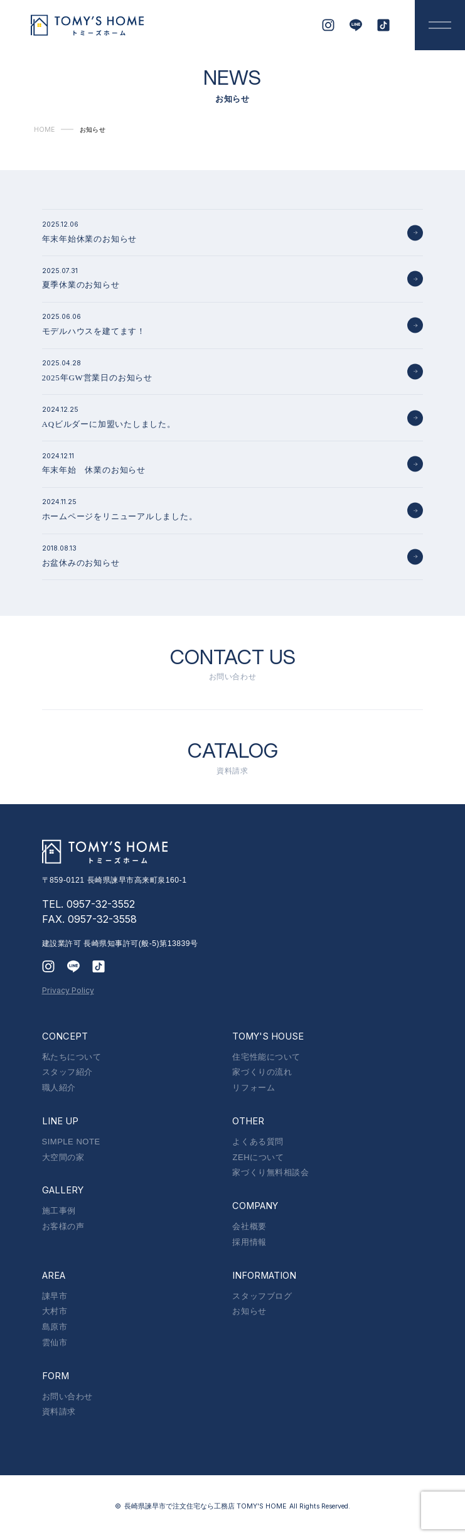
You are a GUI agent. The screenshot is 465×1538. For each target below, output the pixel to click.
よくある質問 (257, 1141)
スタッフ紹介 (67, 1072)
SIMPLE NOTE (71, 1141)
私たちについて (72, 1057)
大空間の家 (63, 1157)
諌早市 (55, 1296)
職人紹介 (59, 1087)
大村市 (55, 1311)
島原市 (55, 1326)
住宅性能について (266, 1057)
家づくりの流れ (262, 1072)
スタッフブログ (262, 1296)
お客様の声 (63, 1226)
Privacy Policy (68, 990)
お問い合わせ (67, 1396)
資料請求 (59, 1411)
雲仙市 (55, 1342)
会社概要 (249, 1226)
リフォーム (253, 1087)
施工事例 (59, 1210)
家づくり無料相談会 (270, 1172)
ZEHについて (258, 1157)
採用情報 (249, 1242)
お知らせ (249, 1311)
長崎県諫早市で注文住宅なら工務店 (205, 1506)
